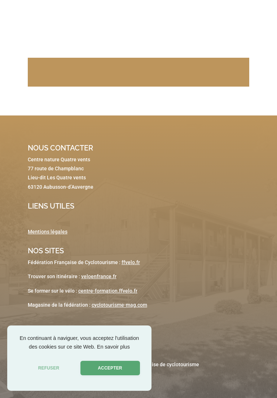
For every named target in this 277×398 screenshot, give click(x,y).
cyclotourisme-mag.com (119, 305)
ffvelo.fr (131, 262)
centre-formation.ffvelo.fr (107, 291)
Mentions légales (47, 232)
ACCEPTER (110, 368)
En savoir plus (113, 347)
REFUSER (49, 368)
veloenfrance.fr (98, 276)
